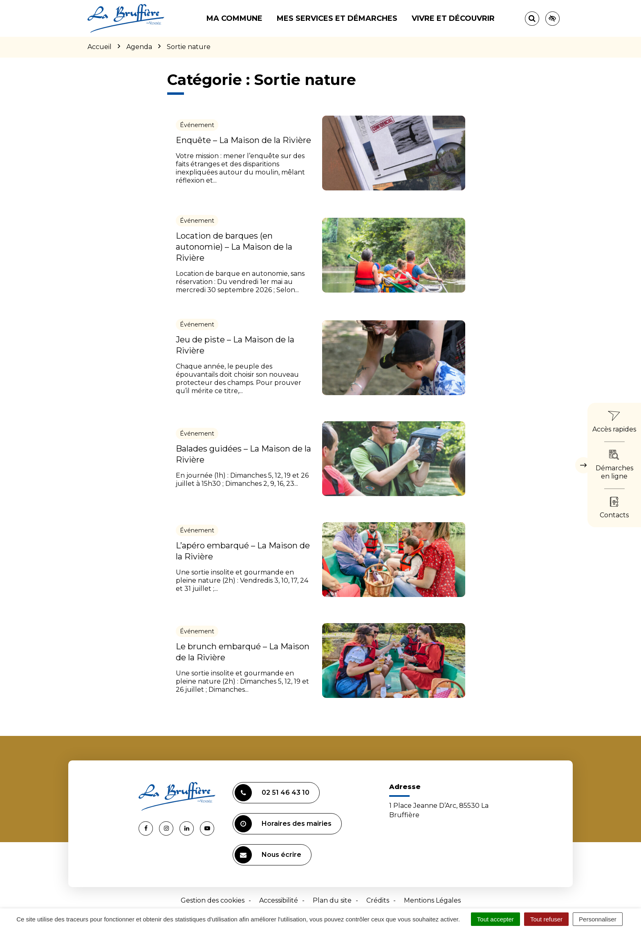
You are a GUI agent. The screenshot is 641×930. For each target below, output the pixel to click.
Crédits (377, 900)
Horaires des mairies (283, 823)
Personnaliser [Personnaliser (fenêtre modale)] (597, 919)
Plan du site (332, 900)
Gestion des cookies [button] (212, 900)
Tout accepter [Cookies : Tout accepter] (495, 919)
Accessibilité (278, 900)
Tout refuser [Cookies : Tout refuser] (546, 919)
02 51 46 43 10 (272, 792)
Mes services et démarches (337, 18)
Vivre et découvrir (453, 18)
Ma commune (234, 18)
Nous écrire (268, 854)
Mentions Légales (432, 900)
